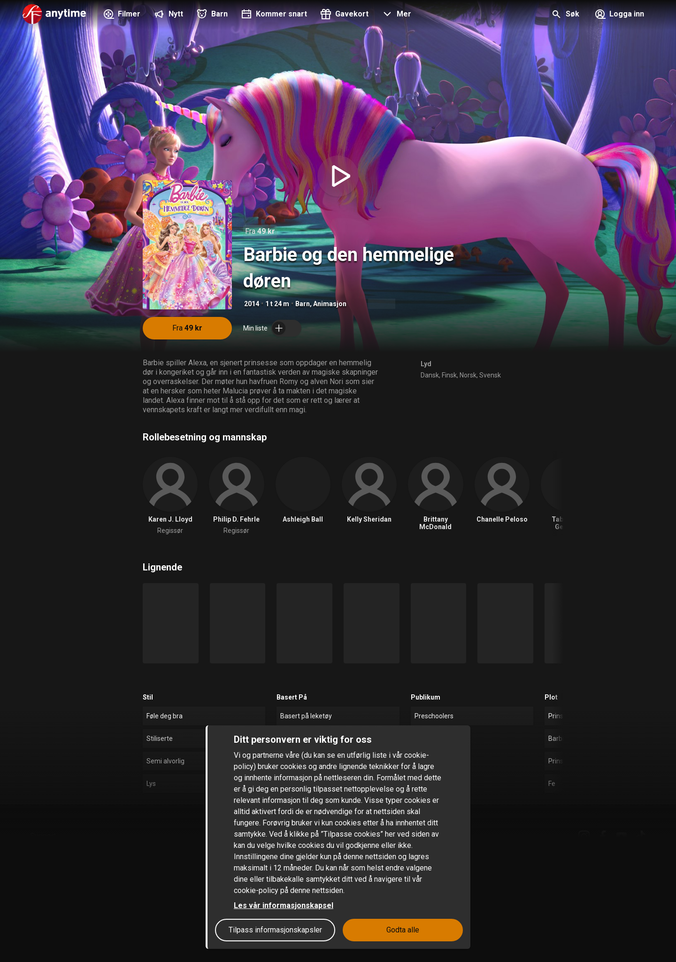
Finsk (449, 375)
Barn (302, 304)
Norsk (468, 375)
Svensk (490, 375)
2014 (251, 304)
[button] (395, 15)
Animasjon (329, 304)
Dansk (430, 375)
